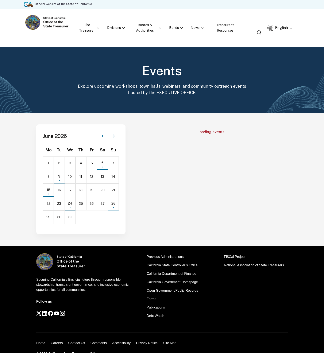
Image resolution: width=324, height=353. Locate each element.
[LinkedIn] (51, 304)
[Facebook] (61, 304)
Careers (57, 333)
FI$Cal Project (234, 246)
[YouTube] (71, 304)
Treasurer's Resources (229, 22)
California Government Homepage (172, 271)
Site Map (169, 333)
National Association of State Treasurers (254, 254)
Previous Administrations (165, 246)
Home (40, 333)
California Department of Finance (171, 263)
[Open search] (264, 22)
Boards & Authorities (154, 22)
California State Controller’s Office (172, 254)
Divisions (124, 22)
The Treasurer (98, 22)
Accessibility (121, 333)
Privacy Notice (147, 333)
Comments (98, 333)
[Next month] (114, 125)
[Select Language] (286, 22)
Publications (156, 296)
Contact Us (76, 333)
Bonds (183, 22)
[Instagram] (81, 304)
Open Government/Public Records (172, 280)
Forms (151, 288)
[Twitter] (41, 304)
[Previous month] (102, 125)
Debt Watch (155, 305)
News (199, 22)
